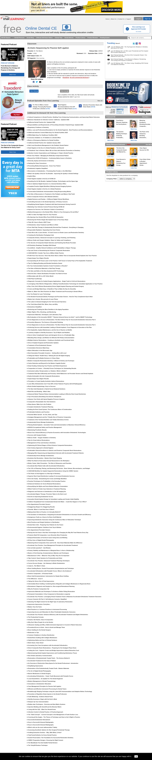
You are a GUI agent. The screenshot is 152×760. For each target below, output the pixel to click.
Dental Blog (30, 37)
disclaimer (66, 77)
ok (136, 756)
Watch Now (12, 74)
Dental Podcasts (19, 37)
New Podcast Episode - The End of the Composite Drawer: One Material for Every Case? (129, 55)
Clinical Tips (58, 37)
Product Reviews (92, 37)
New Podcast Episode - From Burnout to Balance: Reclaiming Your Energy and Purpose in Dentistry (128, 59)
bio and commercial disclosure (79, 77)
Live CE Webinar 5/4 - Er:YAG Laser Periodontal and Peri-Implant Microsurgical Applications (129, 51)
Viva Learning (40, 58)
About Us (113, 19)
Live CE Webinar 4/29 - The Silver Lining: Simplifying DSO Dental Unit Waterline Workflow (129, 63)
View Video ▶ (34, 91)
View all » (100, 100)
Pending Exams (105, 37)
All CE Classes (5, 37)
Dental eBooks (69, 37)
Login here (77, 97)
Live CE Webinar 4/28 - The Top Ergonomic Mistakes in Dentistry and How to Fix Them (129, 47)
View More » (146, 117)
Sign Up (147, 19)
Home (107, 19)
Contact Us (121, 19)
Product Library (80, 37)
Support (128, 19)
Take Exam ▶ (64, 91)
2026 (84, 53)
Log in (138, 19)
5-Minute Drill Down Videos (44, 37)
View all (117, 43)
